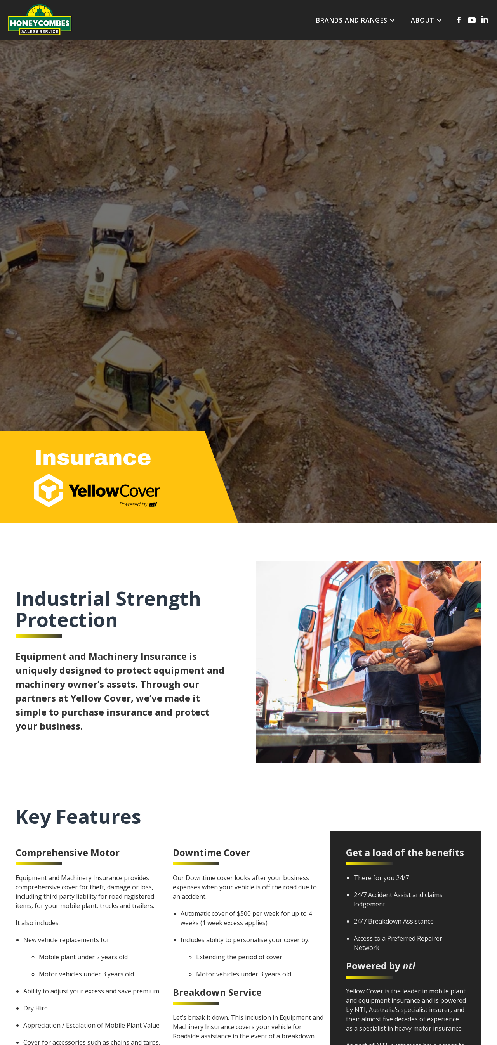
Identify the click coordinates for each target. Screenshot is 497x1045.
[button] (355, 20)
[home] (40, 19)
